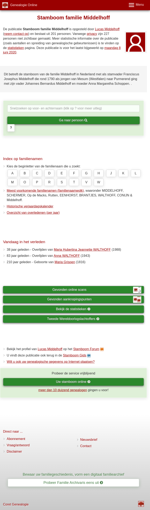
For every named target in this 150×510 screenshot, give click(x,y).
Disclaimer (14, 451)
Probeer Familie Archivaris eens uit (73, 483)
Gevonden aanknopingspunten (94, 299)
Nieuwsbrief (88, 439)
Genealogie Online (23, 5)
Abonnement (16, 439)
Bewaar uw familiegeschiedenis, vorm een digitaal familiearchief (73, 474)
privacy (92, 34)
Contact (86, 446)
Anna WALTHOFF (67, 255)
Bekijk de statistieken (73, 309)
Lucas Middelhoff (107, 29)
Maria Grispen (65, 262)
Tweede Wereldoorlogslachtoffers (73, 319)
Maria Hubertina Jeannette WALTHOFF (82, 249)
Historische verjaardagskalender (30, 206)
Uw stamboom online (73, 381)
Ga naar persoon (73, 120)
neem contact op (16, 34)
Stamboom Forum (86, 349)
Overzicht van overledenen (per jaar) (33, 212)
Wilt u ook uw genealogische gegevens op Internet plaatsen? (51, 361)
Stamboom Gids (74, 355)
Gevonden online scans (96, 290)
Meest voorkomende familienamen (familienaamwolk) (45, 190)
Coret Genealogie (16, 504)
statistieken (16, 48)
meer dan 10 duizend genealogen (62, 390)
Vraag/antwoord (18, 445)
